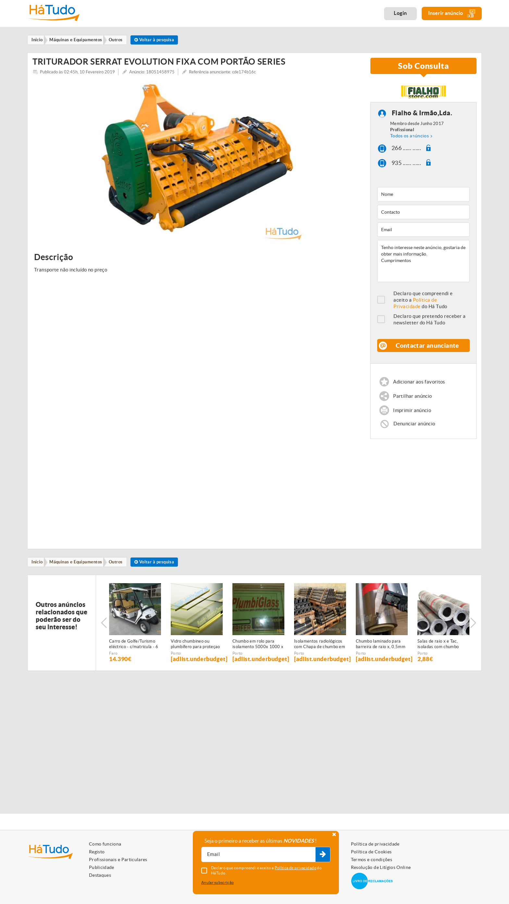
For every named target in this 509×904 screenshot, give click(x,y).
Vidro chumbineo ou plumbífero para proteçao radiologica (195, 650)
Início (38, 567)
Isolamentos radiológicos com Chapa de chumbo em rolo (319, 650)
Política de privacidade (375, 844)
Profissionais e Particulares (118, 859)
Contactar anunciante (427, 349)
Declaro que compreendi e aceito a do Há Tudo (423, 304)
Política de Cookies (371, 851)
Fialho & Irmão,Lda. (422, 117)
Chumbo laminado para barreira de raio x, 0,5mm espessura (380, 650)
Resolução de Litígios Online (381, 867)
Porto (176, 659)
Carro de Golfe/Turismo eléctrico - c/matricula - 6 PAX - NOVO (133, 650)
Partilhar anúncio (412, 400)
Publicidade (101, 867)
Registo (97, 851)
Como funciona (105, 844)
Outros (120, 567)
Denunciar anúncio (414, 429)
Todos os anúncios (409, 140)
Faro (113, 659)
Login (400, 13)
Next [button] (474, 629)
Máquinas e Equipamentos (78, 567)
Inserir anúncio (451, 13)
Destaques (100, 875)
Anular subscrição (217, 882)
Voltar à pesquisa (161, 40)
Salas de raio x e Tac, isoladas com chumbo (438, 650)
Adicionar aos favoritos (419, 386)
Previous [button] (104, 629)
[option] (196, 165)
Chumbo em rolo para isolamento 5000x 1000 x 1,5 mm (257, 650)
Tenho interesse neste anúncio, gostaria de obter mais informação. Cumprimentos (423, 265)
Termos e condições (371, 859)
